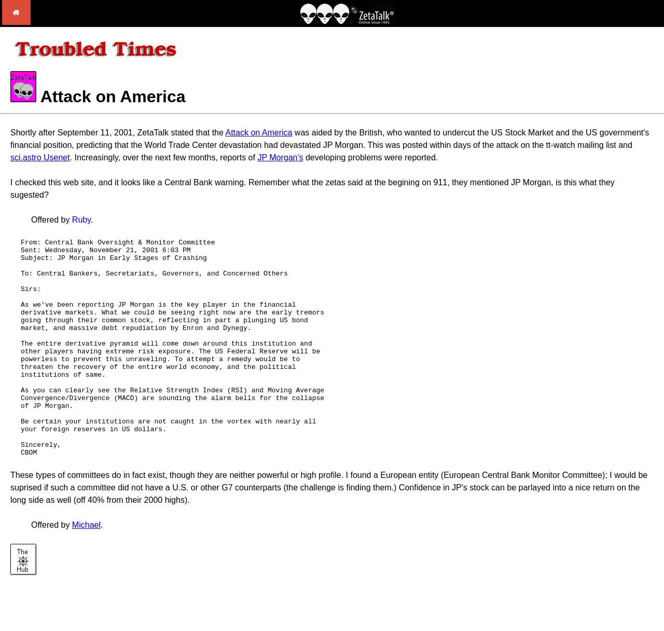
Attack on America (258, 132)
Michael (86, 568)
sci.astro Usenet (40, 157)
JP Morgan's (280, 157)
